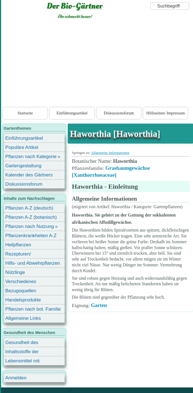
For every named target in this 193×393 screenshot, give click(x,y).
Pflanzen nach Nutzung (29, 226)
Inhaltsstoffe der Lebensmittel (22, 352)
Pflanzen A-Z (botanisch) (31, 217)
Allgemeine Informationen (110, 153)
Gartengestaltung (23, 165)
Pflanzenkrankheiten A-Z (31, 235)
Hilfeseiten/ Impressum (165, 113)
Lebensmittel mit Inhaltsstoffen (22, 361)
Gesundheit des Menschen (21, 343)
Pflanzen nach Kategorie (31, 156)
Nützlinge (15, 272)
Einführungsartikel (72, 113)
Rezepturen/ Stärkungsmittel (21, 254)
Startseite (25, 113)
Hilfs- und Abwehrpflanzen (32, 263)
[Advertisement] (97, 64)
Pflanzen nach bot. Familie (33, 309)
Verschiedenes (20, 281)
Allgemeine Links (23, 318)
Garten (99, 305)
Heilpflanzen (18, 244)
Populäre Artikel (21, 147)
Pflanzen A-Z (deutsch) (29, 208)
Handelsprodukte (23, 300)
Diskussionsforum (119, 113)
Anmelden (15, 377)
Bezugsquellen (20, 290)
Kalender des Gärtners (29, 175)
